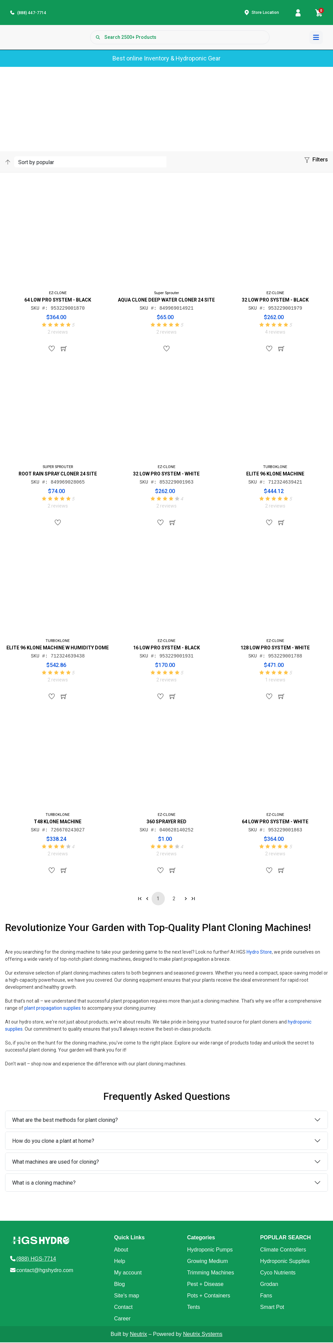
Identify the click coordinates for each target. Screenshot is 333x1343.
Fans (266, 1296)
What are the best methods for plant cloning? (65, 1120)
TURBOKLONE (275, 467)
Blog (119, 1285)
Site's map (126, 1296)
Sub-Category (78, 100)
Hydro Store (259, 952)
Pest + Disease (205, 1285)
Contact (123, 1308)
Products (29, 100)
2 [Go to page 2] (174, 899)
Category (51, 100)
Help (119, 1262)
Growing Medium (207, 1262)
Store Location (265, 12)
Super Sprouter (166, 293)
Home (10, 100)
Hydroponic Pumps (210, 1250)
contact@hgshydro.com (45, 1271)
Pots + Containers (208, 1296)
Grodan (269, 1285)
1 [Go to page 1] (158, 899)
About (121, 1250)
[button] (316, 161)
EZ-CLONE (58, 293)
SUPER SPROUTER (58, 467)
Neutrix (138, 1335)
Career (122, 1319)
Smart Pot (272, 1308)
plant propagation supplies (52, 1008)
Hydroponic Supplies (285, 1262)
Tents (193, 1308)
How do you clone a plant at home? (53, 1141)
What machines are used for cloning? (55, 1162)
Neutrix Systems (202, 1335)
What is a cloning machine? (44, 1183)
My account (128, 1273)
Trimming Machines (210, 1273)
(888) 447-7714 (31, 13)
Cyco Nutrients (278, 1273)
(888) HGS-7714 (36, 1259)
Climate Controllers (283, 1250)
